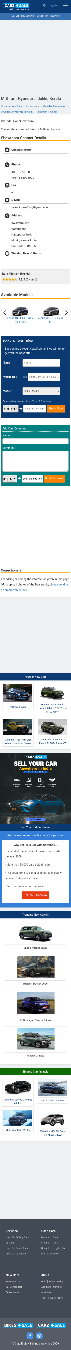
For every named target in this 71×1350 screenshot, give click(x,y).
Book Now (56, 408)
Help (43, 1281)
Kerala (44, 5)
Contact (57, 1287)
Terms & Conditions (41, 401)
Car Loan (10, 1242)
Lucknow (54, 1253)
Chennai (45, 1242)
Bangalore (46, 1248)
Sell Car (15, 16)
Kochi (55, 1242)
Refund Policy (56, 1281)
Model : (7, 391)
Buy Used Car (27, 16)
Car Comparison (14, 1287)
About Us (46, 1287)
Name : (7, 363)
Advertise (46, 1292)
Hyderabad (60, 1248)
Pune (55, 1237)
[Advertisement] (35, 57)
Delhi (44, 1253)
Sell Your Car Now (35, 895)
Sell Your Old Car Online (35, 827)
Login (54, 5)
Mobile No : (10, 377)
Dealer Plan (42, 16)
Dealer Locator (13, 1292)
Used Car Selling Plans (17, 1237)
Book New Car (13, 1281)
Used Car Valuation (16, 1253)
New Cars (55, 16)
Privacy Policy (55, 1298)
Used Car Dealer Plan (17, 1248)
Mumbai (45, 1237)
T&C (43, 1298)
